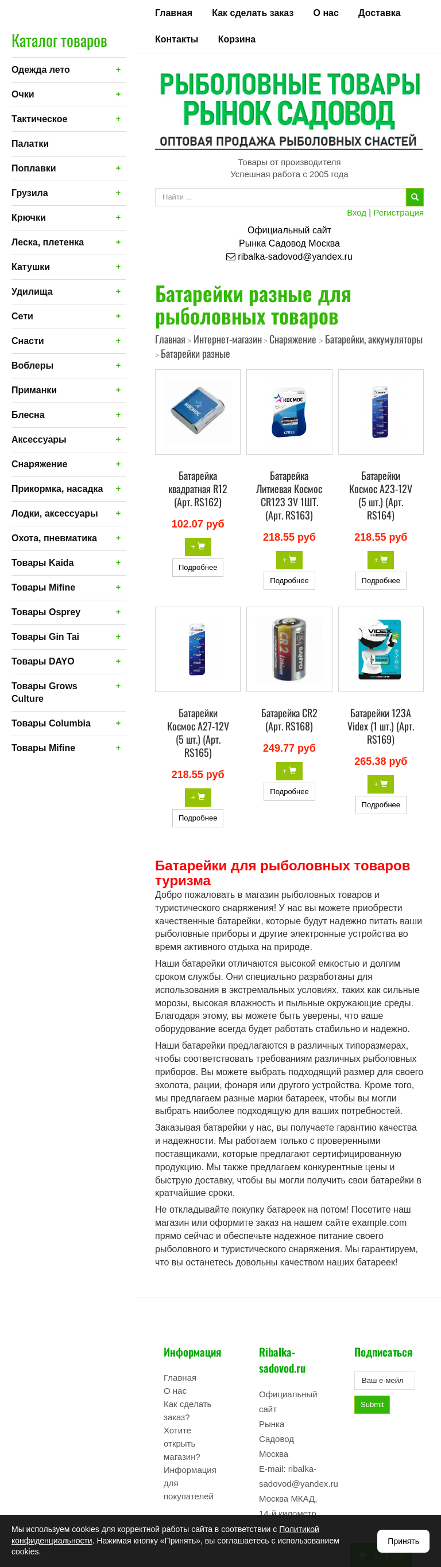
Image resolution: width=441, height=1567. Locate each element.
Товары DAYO (43, 661)
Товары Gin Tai (45, 637)
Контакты (176, 39)
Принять (403, 1541)
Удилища (32, 291)
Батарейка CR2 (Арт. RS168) (289, 719)
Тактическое (39, 119)
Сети (22, 316)
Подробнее (198, 567)
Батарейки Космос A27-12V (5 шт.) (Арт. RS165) (198, 732)
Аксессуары (39, 439)
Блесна (28, 415)
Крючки (28, 217)
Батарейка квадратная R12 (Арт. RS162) (197, 488)
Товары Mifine (43, 587)
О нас (326, 13)
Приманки (34, 390)
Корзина (237, 39)
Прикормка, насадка (57, 489)
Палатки (30, 144)
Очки (22, 94)
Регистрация (398, 212)
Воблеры (32, 365)
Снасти (27, 341)
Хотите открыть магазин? (182, 1443)
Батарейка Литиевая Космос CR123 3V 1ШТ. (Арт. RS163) (289, 495)
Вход (356, 212)
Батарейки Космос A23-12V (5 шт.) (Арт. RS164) (380, 495)
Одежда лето (40, 70)
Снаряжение (39, 464)
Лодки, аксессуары (54, 513)
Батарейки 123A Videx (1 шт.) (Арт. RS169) (380, 726)
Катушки (30, 267)
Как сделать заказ (252, 13)
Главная (173, 13)
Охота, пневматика (54, 538)
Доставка (379, 13)
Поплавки (33, 168)
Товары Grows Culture (44, 692)
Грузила (29, 193)
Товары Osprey (45, 612)
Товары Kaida (42, 563)
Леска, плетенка (47, 242)
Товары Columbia (51, 723)
